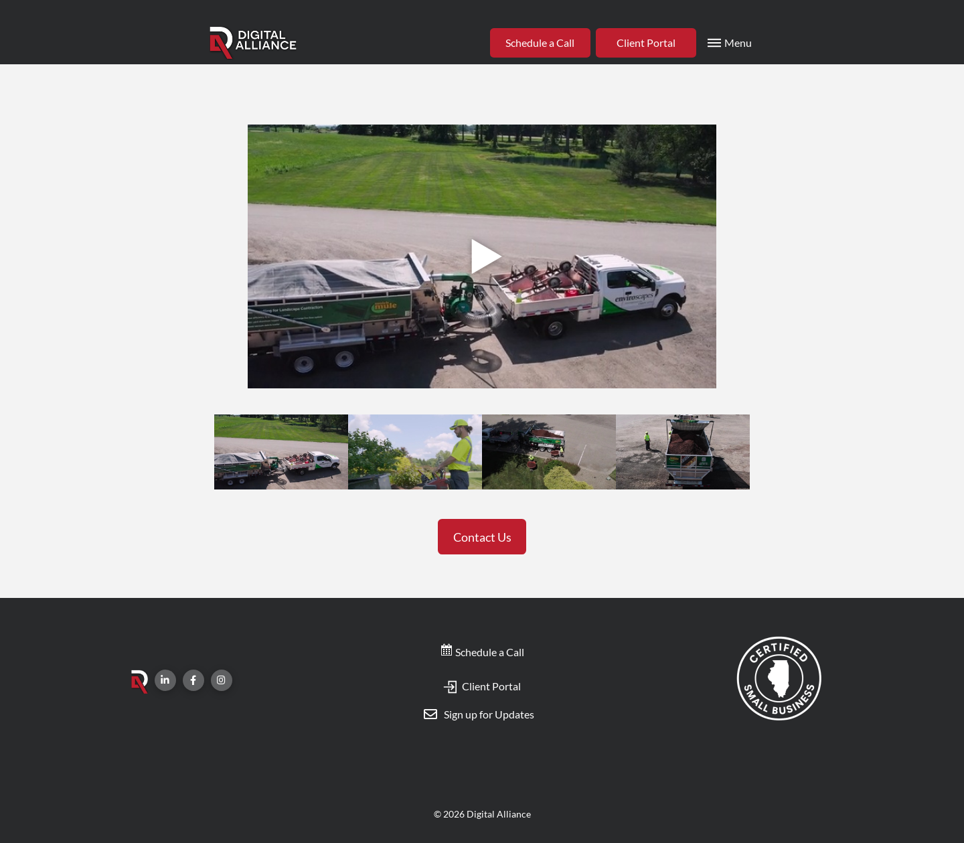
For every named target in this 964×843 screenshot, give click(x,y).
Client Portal (482, 686)
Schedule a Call (482, 651)
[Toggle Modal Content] (728, 43)
